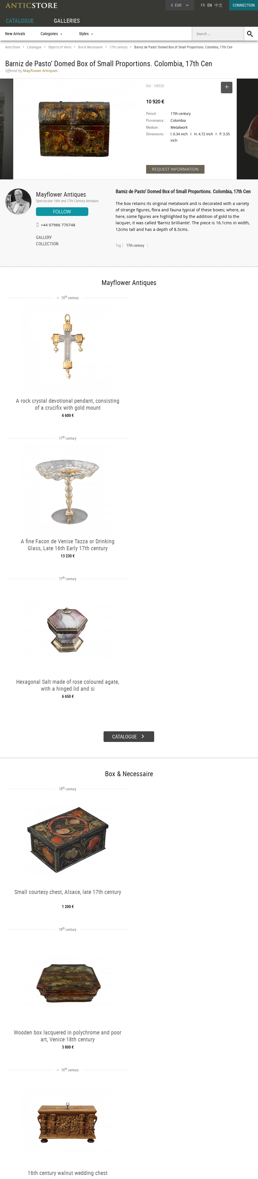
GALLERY (44, 238)
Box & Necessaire (90, 47)
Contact (204, 1132)
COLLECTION (47, 244)
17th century (118, 47)
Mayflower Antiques (61, 194)
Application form (22, 1143)
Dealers (115, 1124)
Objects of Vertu (59, 47)
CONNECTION (244, 5)
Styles (62, 1131)
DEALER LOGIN (23, 1130)
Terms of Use (100, 1169)
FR (203, 5)
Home (203, 1126)
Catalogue (34, 47)
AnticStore (12, 47)
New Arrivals (15, 33)
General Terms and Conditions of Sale (140, 1169)
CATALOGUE (20, 20)
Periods (63, 1137)
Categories (65, 1124)
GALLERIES (67, 20)
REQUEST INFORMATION (175, 169)
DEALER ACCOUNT (20, 1118)
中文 (219, 5)
